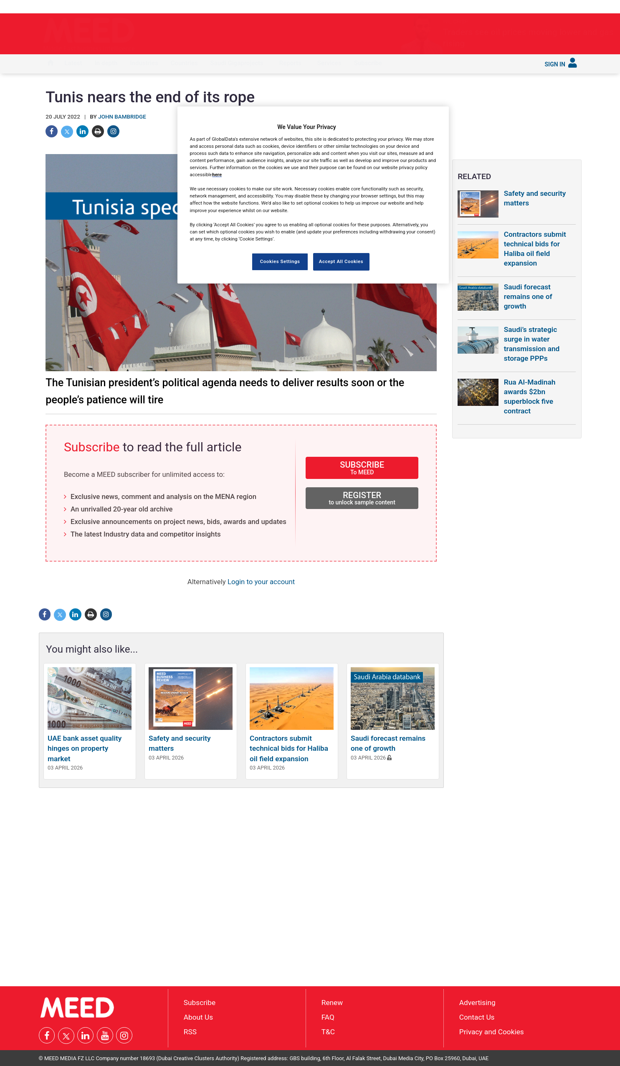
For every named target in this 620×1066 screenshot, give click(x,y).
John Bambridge (122, 117)
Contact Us (477, 1017)
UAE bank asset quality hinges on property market (84, 748)
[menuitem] (50, 63)
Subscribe (368, 63)
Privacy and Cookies (491, 1031)
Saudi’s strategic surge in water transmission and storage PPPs (532, 343)
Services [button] (329, 63)
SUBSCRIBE (362, 467)
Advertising (477, 1002)
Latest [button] (73, 63)
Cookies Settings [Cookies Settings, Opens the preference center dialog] (280, 261)
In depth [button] (106, 63)
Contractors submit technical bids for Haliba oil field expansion (289, 748)
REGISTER (362, 498)
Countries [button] (184, 63)
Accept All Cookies (341, 261)
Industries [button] (144, 63)
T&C (328, 1031)
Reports (290, 63)
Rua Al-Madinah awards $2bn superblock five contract (530, 396)
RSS (190, 1031)
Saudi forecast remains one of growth (528, 296)
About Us (198, 1017)
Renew (332, 1002)
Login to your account (261, 581)
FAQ (327, 1017)
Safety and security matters (535, 198)
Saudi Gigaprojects (236, 63)
